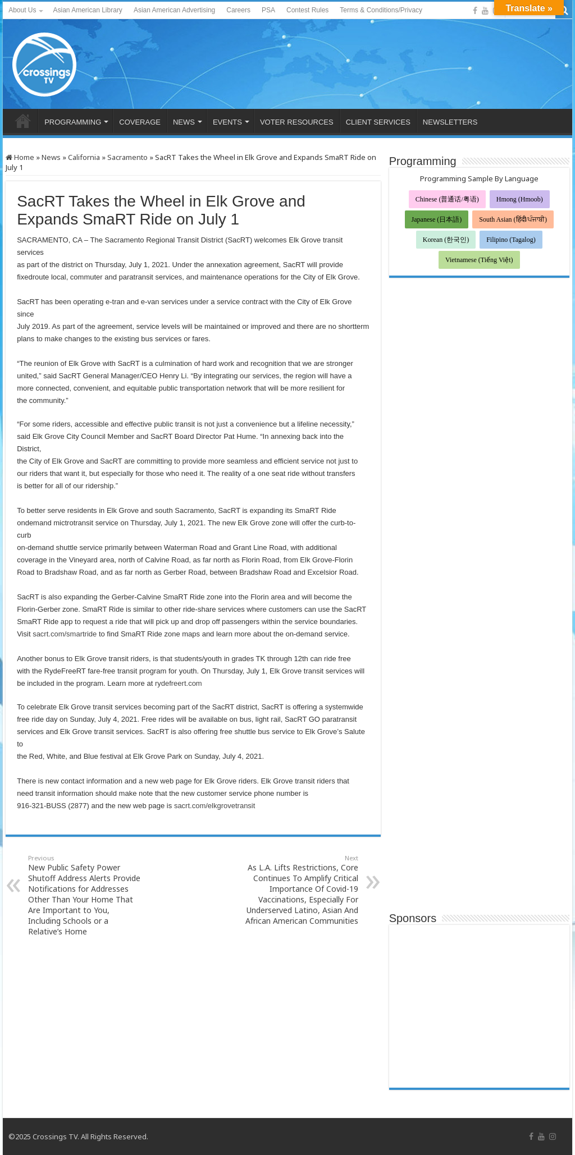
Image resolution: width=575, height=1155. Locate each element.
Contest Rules (307, 10)
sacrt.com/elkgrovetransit (214, 805)
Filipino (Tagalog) (510, 240)
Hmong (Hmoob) (519, 199)
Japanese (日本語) (437, 219)
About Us (22, 10)
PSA (268, 10)
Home (20, 157)
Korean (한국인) (446, 240)
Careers (238, 10)
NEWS (184, 122)
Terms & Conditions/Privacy (381, 10)
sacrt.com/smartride (65, 634)
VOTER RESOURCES (297, 122)
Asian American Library (87, 10)
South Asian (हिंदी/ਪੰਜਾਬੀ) (513, 219)
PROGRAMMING (72, 122)
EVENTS (227, 122)
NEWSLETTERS (450, 122)
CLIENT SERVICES (378, 122)
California (84, 157)
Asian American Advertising (174, 10)
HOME (23, 120)
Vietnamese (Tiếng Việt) (479, 260)
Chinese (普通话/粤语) (447, 199)
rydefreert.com (178, 683)
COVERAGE (140, 122)
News (51, 157)
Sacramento (127, 157)
